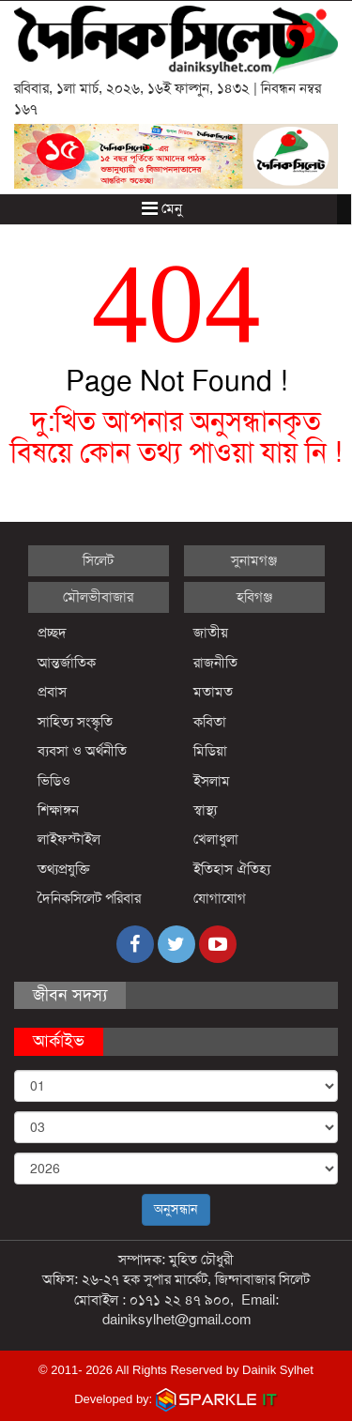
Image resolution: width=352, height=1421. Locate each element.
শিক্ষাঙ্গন (58, 810)
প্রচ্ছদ (52, 632)
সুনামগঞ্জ (254, 560)
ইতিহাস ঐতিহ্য (232, 869)
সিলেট (98, 560)
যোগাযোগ (219, 898)
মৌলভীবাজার (98, 596)
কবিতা (209, 721)
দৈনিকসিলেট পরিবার (89, 898)
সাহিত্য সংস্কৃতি (75, 721)
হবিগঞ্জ (254, 596)
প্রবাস (52, 691)
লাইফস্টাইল (69, 839)
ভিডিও (54, 780)
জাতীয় (210, 632)
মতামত (213, 691)
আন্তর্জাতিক (67, 662)
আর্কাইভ (58, 1041)
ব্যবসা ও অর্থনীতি (82, 750)
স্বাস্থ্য (205, 810)
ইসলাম (211, 780)
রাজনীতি (215, 662)
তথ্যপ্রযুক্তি (64, 869)
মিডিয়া (210, 750)
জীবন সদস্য (70, 995)
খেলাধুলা (215, 839)
